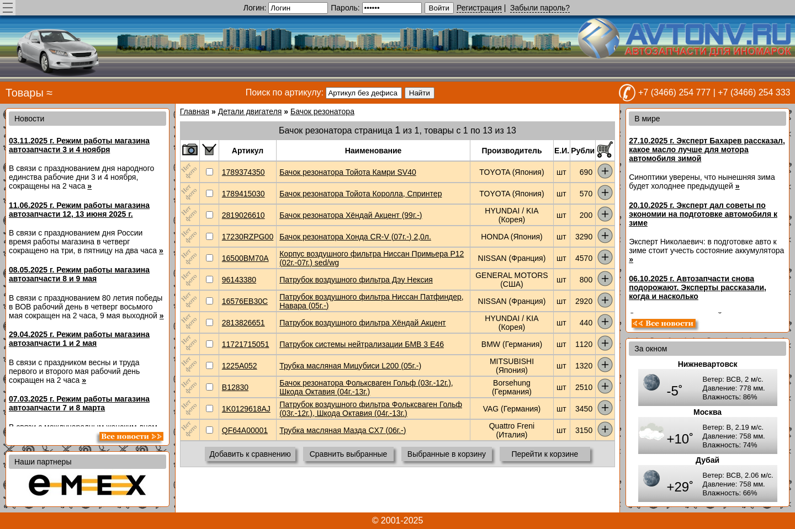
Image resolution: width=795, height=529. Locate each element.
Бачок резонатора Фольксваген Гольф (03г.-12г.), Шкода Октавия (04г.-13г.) (366, 387)
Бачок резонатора (322, 111)
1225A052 (239, 365)
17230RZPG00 (247, 236)
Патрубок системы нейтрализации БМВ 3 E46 (361, 344)
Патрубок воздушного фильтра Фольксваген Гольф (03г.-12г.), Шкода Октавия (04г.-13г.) (370, 409)
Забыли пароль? (540, 7)
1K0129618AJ (246, 408)
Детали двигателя (250, 111)
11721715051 (245, 344)
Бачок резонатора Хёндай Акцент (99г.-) (350, 215)
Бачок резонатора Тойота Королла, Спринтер (360, 193)
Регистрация (479, 7)
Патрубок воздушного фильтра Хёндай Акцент (362, 322)
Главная (194, 111)
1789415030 (243, 193)
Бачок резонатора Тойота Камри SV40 (347, 172)
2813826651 (243, 322)
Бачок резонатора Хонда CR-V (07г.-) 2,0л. (355, 236)
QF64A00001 (245, 430)
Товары (25, 93)
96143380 (239, 279)
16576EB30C (245, 301)
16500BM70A (245, 258)
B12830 (235, 387)
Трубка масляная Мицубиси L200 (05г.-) (350, 365)
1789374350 (243, 172)
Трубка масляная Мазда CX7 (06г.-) (342, 430)
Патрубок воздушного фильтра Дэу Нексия (356, 279)
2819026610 (243, 215)
